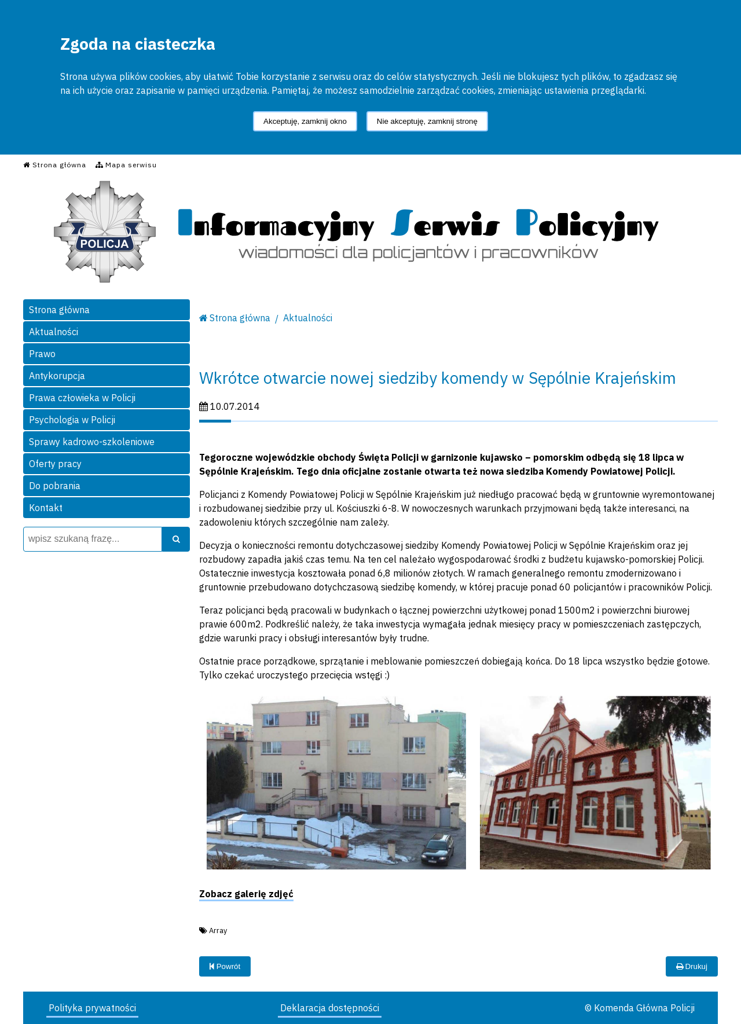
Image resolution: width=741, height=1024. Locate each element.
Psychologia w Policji (72, 419)
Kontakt (46, 507)
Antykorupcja (57, 375)
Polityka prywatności (92, 1008)
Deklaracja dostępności (329, 1008)
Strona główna (59, 309)
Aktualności (53, 331)
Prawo (42, 353)
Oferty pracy (55, 463)
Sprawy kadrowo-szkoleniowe (92, 441)
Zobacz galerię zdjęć (246, 894)
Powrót (225, 966)
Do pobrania (54, 485)
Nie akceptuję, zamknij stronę (427, 121)
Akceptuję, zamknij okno (305, 121)
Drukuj (691, 966)
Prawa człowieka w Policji (82, 397)
